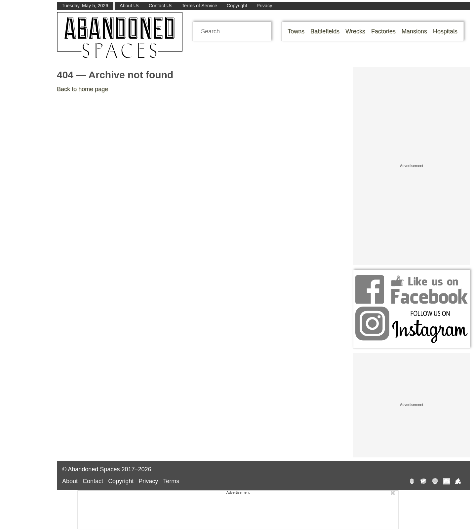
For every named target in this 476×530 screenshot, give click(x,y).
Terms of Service (199, 5)
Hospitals (445, 31)
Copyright (237, 5)
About (70, 481)
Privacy (264, 5)
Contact (93, 481)
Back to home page (82, 89)
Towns (296, 31)
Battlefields (324, 31)
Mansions (414, 31)
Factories (383, 31)
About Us (129, 5)
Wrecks (355, 31)
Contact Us (160, 5)
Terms (171, 481)
